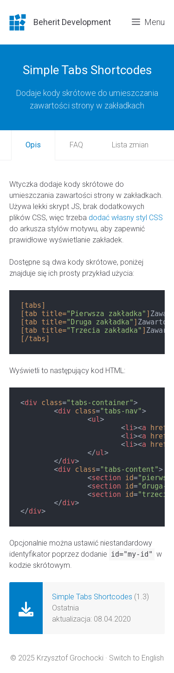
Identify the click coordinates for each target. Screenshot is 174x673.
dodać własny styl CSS (126, 217)
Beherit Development (72, 22)
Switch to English (136, 658)
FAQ (76, 144)
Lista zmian (130, 144)
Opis (33, 144)
